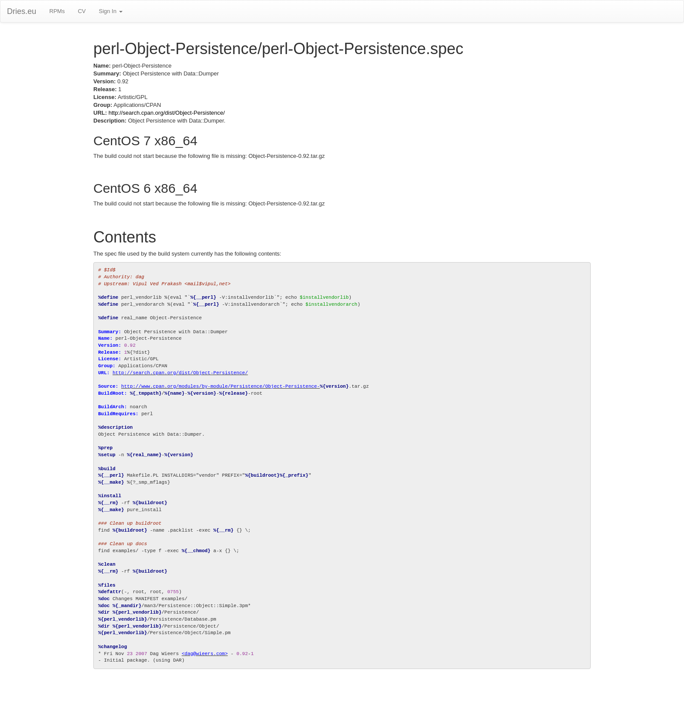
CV (82, 11)
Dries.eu (21, 11)
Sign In (110, 11)
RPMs (57, 11)
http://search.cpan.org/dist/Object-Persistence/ (167, 112)
